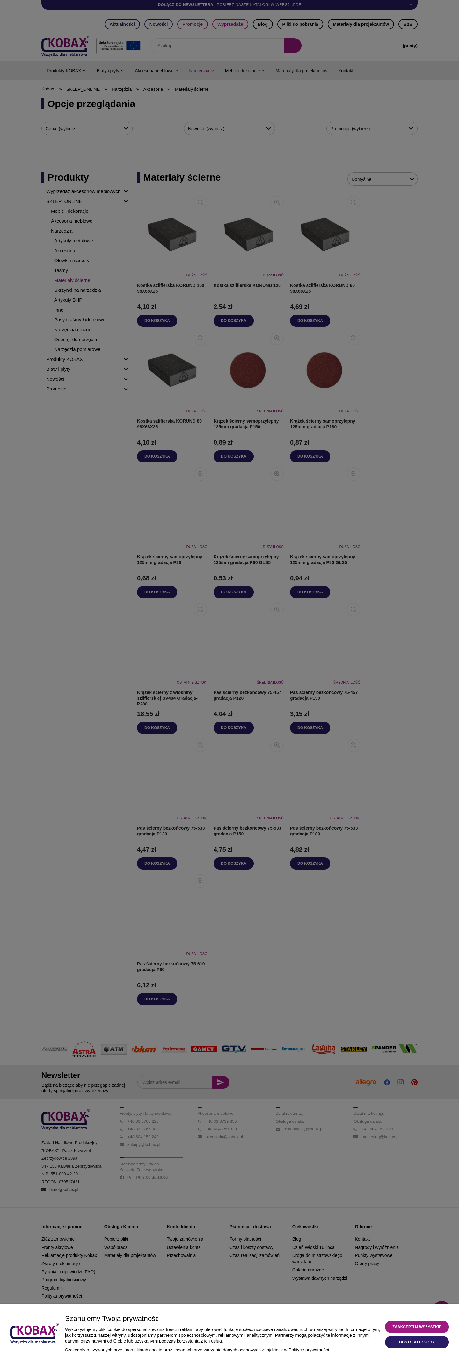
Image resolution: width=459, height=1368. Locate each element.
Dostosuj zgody (417, 1342)
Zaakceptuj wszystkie (416, 1327)
